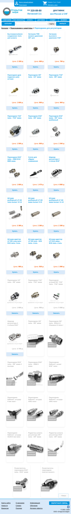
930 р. (39, 267)
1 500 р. (17, 143)
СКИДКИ (52, 20)
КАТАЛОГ (8, 23)
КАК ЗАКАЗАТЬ (18, 20)
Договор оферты (36, 508)
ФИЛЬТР (62, 23)
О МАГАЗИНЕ (7, 20)
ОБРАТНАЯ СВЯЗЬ (59, 503)
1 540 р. (59, 143)
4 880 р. (59, 184)
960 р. (18, 267)
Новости (4, 506)
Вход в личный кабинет (26, 2)
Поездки (19, 508)
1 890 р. (59, 267)
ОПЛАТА (30, 20)
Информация (35, 503)
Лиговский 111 (34, 14)
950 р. (39, 308)
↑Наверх (63, 495)
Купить (14, 67)
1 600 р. (17, 102)
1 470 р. (38, 184)
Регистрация (23, 5)
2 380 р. (17, 226)
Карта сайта (5, 503)
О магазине (20, 503)
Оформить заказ (52, 5)
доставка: (59, 10)
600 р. (39, 143)
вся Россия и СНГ (59, 14)
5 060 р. (59, 308)
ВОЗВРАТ (64, 20)
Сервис (18, 506)
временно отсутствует (14, 302)
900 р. (39, 102)
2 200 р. (17, 61)
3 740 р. (17, 349)
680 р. (39, 61)
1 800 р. (17, 184)
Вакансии (5, 508)
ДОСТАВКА (41, 20)
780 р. (60, 61)
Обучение (33, 506)
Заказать (15, 313)
